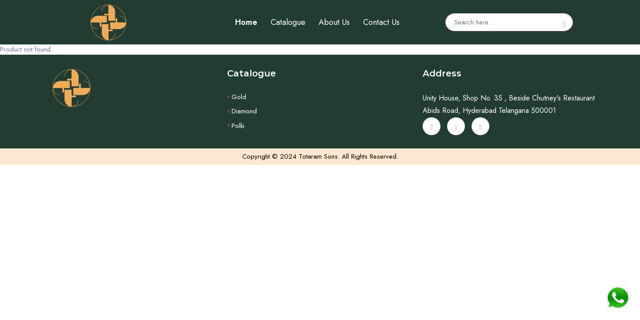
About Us (334, 22)
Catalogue (288, 22)
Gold (239, 97)
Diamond (244, 111)
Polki (238, 126)
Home (246, 22)
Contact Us (381, 22)
